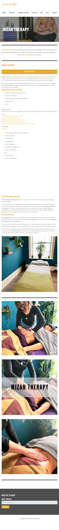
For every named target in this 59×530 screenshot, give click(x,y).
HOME (4, 12)
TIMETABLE (12, 12)
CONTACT (54, 12)
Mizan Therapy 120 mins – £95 (10, 118)
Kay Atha (4, 128)
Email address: (7, 499)
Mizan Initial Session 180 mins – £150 (12, 116)
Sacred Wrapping (8, 215)
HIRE (41, 12)
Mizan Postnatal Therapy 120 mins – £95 (13, 122)
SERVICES (34, 12)
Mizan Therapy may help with (12, 90)
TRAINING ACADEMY (23, 12)
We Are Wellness (10, 4)
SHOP (47, 12)
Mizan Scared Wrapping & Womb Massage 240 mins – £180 (18, 123)
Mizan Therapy (8, 65)
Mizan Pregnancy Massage (11, 196)
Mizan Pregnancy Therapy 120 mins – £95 (13, 120)
